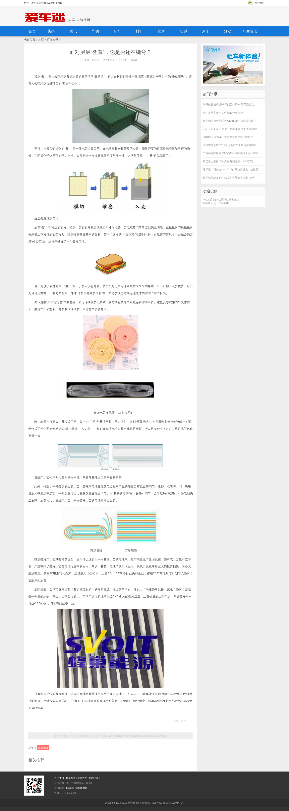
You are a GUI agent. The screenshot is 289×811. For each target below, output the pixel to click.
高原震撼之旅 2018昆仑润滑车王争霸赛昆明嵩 (229, 145)
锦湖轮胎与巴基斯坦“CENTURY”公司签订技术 (229, 120)
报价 (161, 31)
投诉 (183, 31)
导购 (95, 31)
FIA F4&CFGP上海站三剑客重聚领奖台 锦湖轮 (230, 128)
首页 (32, 31)
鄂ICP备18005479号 (173, 802)
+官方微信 (258, 3)
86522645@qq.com (76, 788)
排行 (139, 31)
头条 (51, 31)
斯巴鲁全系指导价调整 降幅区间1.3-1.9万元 (228, 161)
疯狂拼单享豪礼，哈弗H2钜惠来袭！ (224, 112)
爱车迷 (95, 60)
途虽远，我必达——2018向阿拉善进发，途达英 (230, 169)
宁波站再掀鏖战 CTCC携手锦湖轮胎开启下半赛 (230, 153)
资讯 (73, 31)
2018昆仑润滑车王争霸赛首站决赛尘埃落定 (228, 136)
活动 (227, 31)
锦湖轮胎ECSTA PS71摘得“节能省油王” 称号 (229, 177)
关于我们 (59, 778)
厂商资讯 (250, 31)
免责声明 (82, 778)
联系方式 (71, 778)
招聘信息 (94, 778)
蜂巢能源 (43, 747)
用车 (205, 31)
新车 (117, 31)
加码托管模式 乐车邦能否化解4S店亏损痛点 (228, 104)
